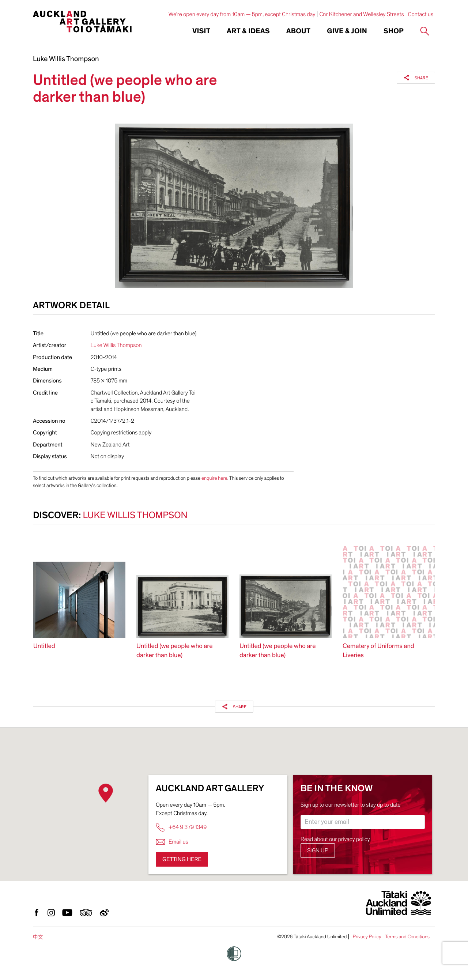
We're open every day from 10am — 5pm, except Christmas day (242, 14)
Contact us (421, 14)
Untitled (44, 646)
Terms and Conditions (407, 936)
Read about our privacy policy (335, 839)
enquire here (214, 478)
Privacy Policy (366, 936)
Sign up (317, 851)
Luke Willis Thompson (66, 59)
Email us (172, 842)
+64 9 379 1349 (181, 827)
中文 (38, 937)
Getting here (181, 859)
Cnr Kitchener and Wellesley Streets (361, 14)
